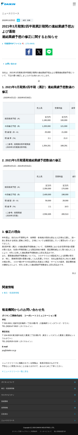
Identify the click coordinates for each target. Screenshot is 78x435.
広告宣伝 (4, 414)
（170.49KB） (20, 43)
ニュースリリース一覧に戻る (16, 371)
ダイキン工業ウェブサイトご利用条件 (24, 431)
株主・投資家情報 (11, 293)
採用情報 (4, 408)
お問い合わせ (11, 64)
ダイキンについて (7, 382)
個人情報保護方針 (60, 431)
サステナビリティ (7, 395)
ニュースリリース (7, 420)
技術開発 (4, 401)
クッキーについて (46, 431)
